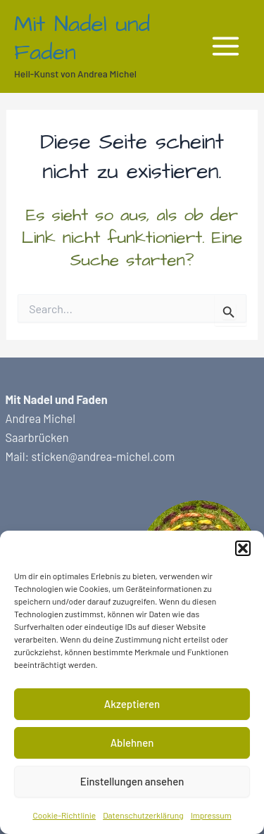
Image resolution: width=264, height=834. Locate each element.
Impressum (211, 815)
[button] (243, 548)
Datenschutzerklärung (143, 815)
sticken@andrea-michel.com (103, 456)
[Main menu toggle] (225, 46)
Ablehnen (132, 742)
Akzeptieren (132, 703)
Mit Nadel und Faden (82, 38)
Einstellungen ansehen (132, 781)
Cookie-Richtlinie (64, 815)
